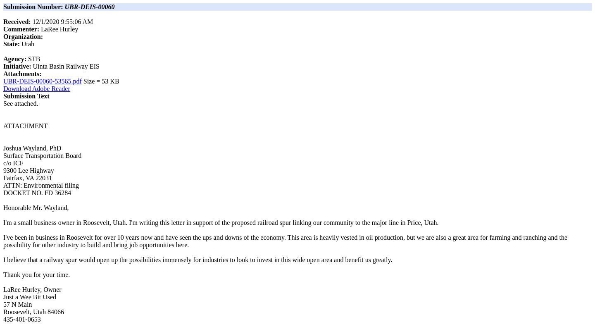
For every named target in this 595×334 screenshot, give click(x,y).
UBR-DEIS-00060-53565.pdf (42, 81)
